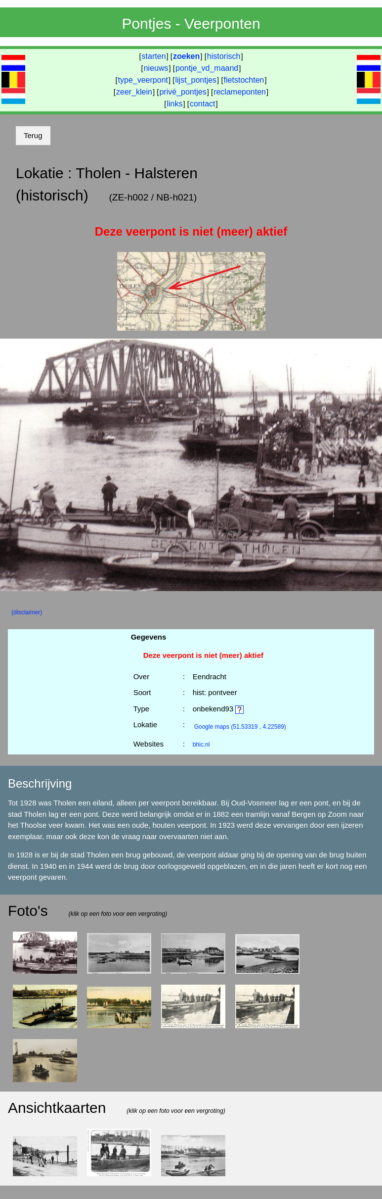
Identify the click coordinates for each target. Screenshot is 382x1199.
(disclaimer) (26, 612)
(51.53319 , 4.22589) (240, 726)
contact (202, 104)
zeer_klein (134, 92)
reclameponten (239, 92)
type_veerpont (143, 80)
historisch (224, 56)
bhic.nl (201, 744)
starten (154, 56)
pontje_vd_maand (206, 68)
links (174, 104)
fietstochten (244, 80)
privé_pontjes (182, 92)
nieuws (156, 68)
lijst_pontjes (195, 80)
